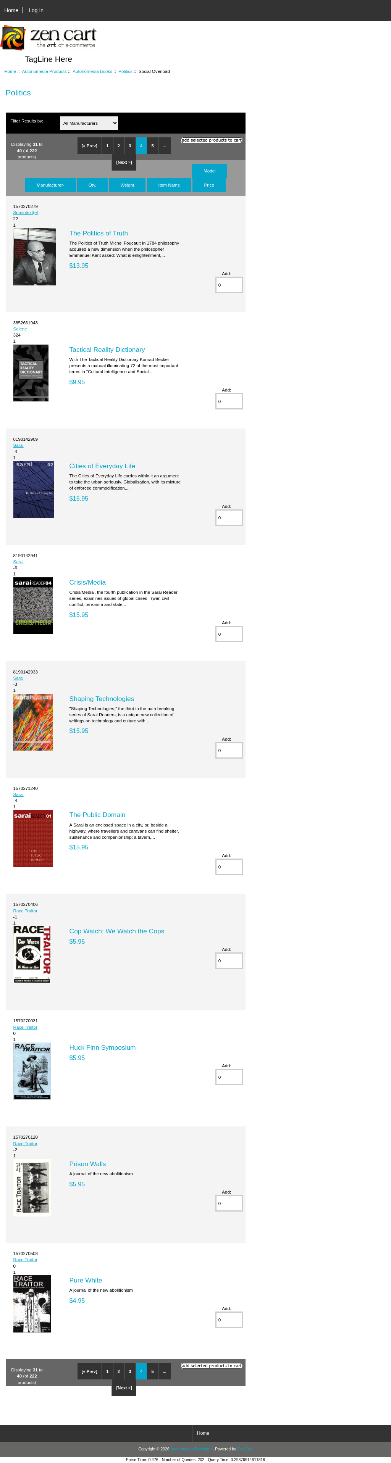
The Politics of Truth (98, 233)
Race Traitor (25, 910)
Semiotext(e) (26, 212)
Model (210, 170)
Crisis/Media (87, 582)
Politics (125, 71)
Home (11, 10)
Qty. (92, 184)
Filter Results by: (26, 120)
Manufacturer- (50, 184)
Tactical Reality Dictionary (107, 349)
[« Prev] (89, 145)
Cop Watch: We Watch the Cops (117, 931)
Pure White (85, 1280)
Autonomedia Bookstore (191, 1449)
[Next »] (124, 162)
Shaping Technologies (101, 698)
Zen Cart (245, 1449)
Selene (20, 328)
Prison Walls (87, 1164)
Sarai (18, 445)
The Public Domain (97, 815)
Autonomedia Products (44, 71)
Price (209, 184)
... (164, 145)
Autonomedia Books (92, 71)
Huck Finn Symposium (102, 1047)
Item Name (169, 184)
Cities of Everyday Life (102, 466)
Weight (127, 184)
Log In (36, 10)
